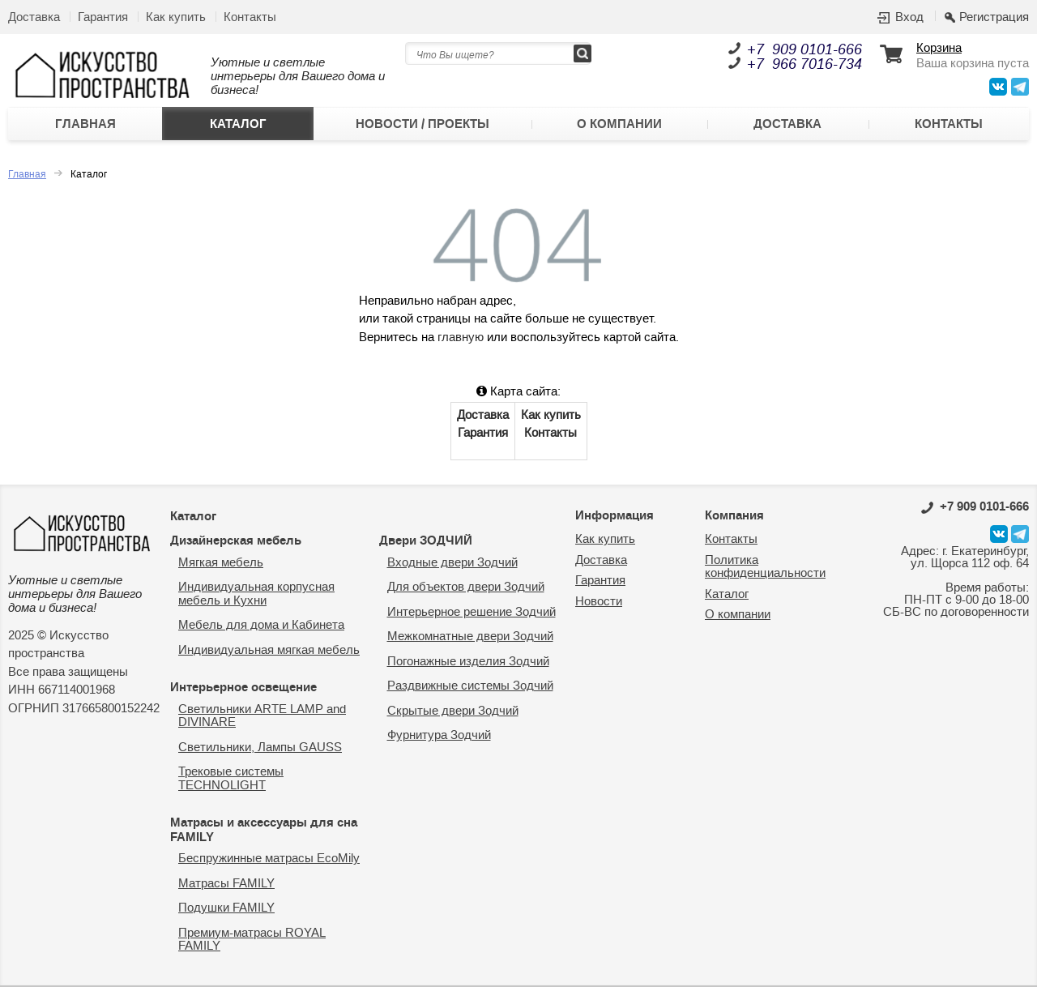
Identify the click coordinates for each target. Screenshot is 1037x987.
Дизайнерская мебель (235, 540)
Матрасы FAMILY (226, 883)
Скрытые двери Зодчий (452, 711)
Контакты (250, 17)
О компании (619, 124)
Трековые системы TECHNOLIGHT (231, 778)
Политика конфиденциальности (765, 567)
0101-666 (975, 506)
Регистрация (994, 18)
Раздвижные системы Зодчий (470, 686)
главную (460, 337)
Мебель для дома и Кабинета (261, 625)
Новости (598, 601)
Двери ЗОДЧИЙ (425, 540)
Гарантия (103, 17)
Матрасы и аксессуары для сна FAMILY (263, 829)
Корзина (939, 49)
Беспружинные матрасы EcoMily (269, 858)
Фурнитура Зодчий (439, 735)
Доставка (34, 17)
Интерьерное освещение (243, 687)
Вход (909, 18)
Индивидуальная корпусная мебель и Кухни (256, 594)
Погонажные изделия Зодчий (468, 661)
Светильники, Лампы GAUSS (260, 747)
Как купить (176, 17)
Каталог (238, 124)
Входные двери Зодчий (452, 562)
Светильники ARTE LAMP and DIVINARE (262, 716)
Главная (85, 124)
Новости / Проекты (422, 124)
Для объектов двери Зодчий (465, 587)
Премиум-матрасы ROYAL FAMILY (252, 940)
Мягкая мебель (220, 562)
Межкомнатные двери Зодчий (470, 636)
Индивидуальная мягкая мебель (269, 650)
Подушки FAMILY (226, 908)
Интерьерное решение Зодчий (471, 612)
